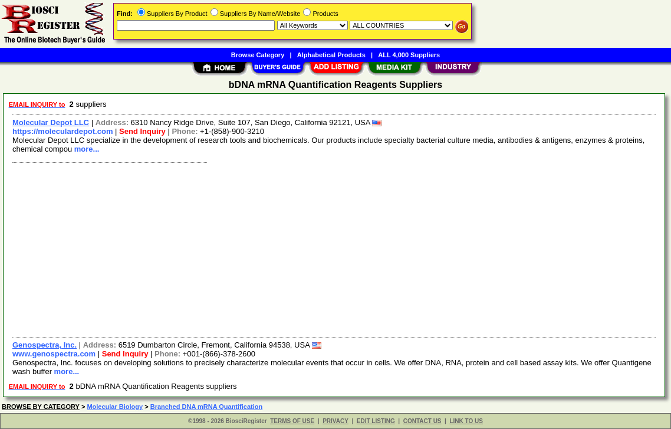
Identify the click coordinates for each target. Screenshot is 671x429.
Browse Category (257, 54)
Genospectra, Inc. (44, 344)
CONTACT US (422, 421)
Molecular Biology (115, 406)
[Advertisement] (335, 248)
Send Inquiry (142, 131)
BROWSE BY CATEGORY (41, 406)
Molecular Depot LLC (50, 122)
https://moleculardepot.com (62, 131)
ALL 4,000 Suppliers (409, 54)
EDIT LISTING (376, 421)
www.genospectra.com (54, 353)
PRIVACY (335, 421)
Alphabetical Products (331, 54)
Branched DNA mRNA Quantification (206, 406)
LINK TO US (465, 421)
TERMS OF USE (292, 421)
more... (87, 149)
